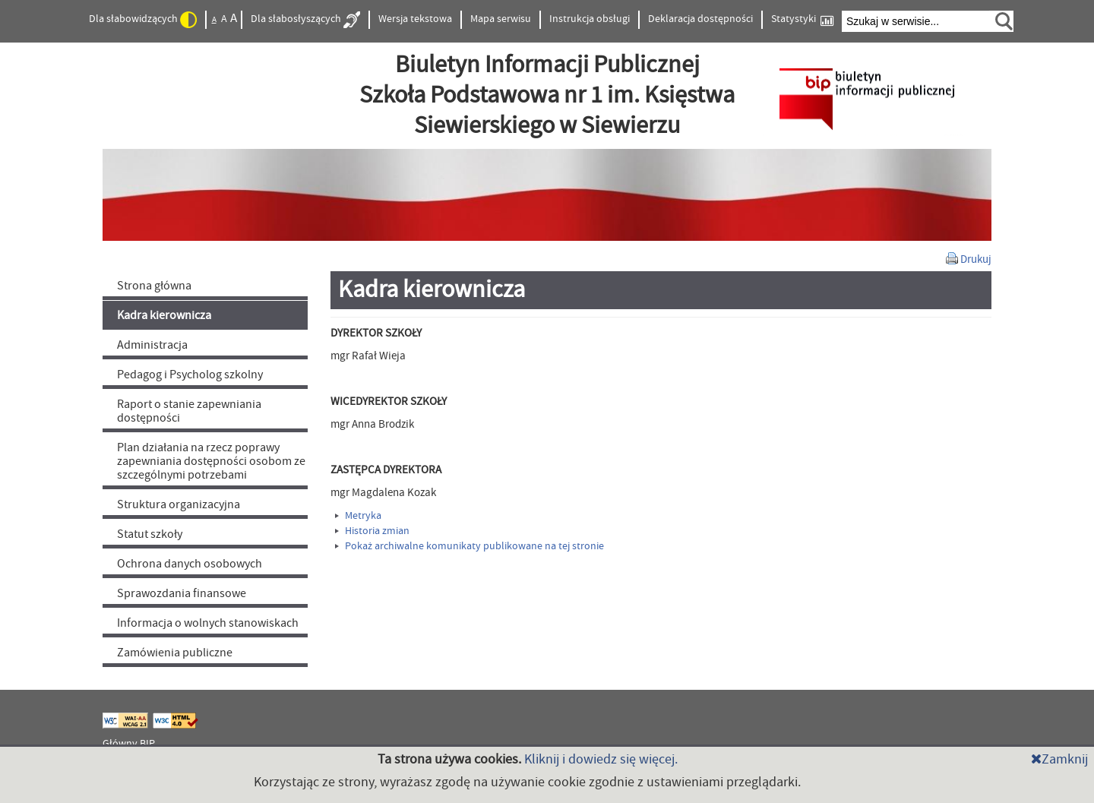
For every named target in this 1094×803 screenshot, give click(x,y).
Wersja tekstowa (415, 19)
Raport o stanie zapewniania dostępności (189, 411)
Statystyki (802, 19)
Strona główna (154, 285)
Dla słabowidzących (143, 19)
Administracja (152, 344)
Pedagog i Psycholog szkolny (190, 374)
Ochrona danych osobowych (189, 563)
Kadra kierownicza (164, 315)
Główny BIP (129, 744)
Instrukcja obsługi (589, 19)
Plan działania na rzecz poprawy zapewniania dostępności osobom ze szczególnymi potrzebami (211, 461)
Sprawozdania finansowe (181, 593)
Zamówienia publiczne (174, 652)
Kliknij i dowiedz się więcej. (601, 759)
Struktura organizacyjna (178, 504)
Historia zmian (372, 531)
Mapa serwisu (500, 19)
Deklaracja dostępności (700, 19)
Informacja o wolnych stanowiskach (208, 623)
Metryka (358, 516)
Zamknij (1059, 759)
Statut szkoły (149, 534)
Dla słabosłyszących (305, 19)
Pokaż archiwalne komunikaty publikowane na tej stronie (469, 546)
